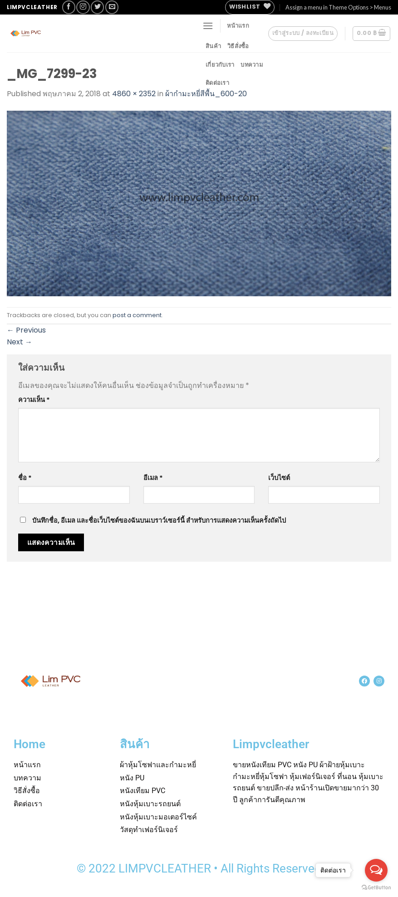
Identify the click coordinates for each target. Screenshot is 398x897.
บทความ (252, 64)
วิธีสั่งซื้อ (238, 45)
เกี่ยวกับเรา (220, 64)
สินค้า (213, 45)
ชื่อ (25, 477)
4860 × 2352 (134, 93)
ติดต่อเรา (217, 82)
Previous (26, 330)
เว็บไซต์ (279, 477)
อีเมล (153, 477)
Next (19, 342)
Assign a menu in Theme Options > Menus (338, 7)
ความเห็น (34, 399)
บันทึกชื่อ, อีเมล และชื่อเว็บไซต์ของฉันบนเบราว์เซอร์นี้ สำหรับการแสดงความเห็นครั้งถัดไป (159, 520)
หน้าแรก (238, 25)
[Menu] (207, 26)
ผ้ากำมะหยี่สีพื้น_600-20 (206, 93)
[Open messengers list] (376, 870)
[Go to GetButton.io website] (376, 888)
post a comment (137, 315)
